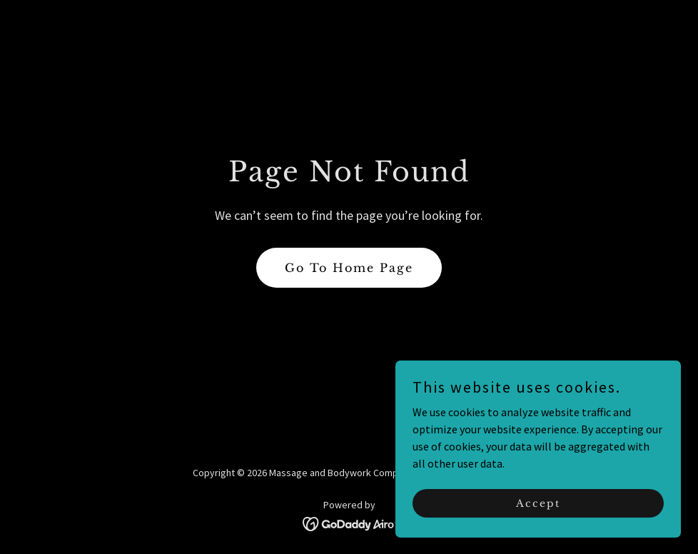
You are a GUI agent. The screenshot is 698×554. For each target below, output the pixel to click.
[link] (349, 522)
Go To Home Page (349, 268)
